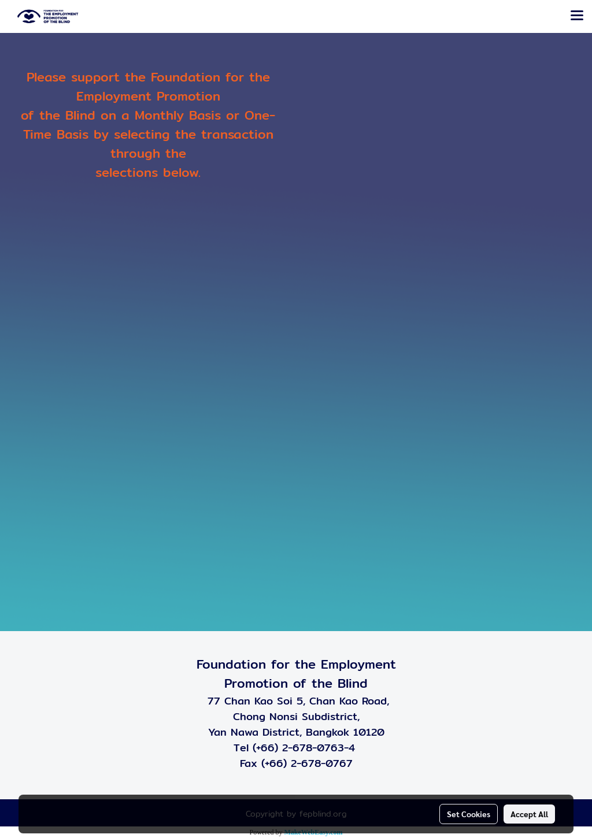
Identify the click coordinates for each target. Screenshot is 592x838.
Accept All (529, 814)
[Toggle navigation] (577, 16)
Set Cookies (468, 814)
